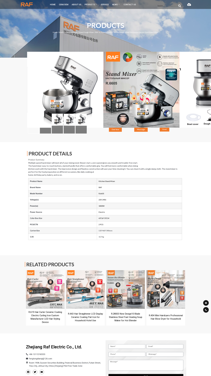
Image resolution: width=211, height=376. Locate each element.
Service (105, 4)
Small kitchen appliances (68, 32)
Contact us (130, 4)
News (116, 4)
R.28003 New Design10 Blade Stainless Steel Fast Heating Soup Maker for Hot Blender (125, 317)
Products (91, 4)
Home (53, 4)
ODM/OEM (63, 4)
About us (76, 4)
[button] (115, 132)
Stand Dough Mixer (86, 32)
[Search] (179, 5)
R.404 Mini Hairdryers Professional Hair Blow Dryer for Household (166, 317)
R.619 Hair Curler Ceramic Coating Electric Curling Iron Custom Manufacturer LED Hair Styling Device (45, 317)
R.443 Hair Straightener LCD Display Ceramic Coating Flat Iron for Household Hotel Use (85, 317)
